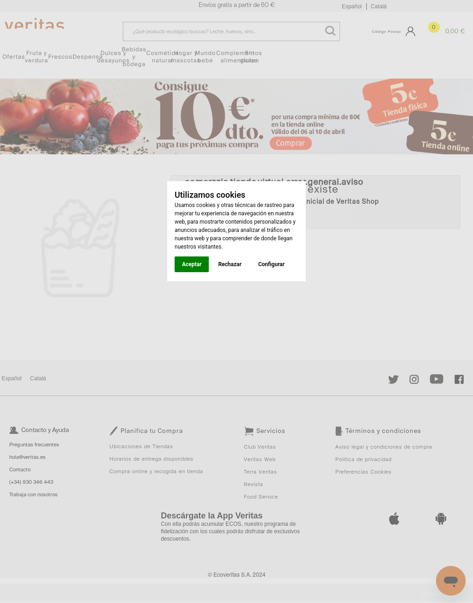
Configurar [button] (271, 264)
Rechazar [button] (229, 264)
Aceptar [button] (191, 264)
